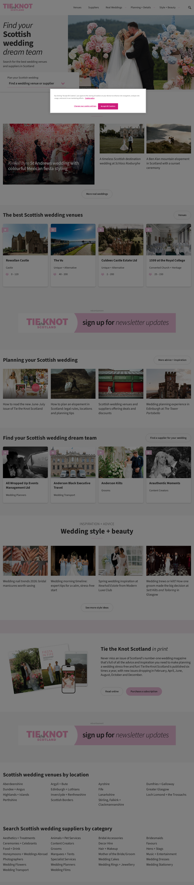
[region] (98, 101)
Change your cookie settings (85, 106)
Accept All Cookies (108, 106)
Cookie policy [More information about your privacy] (89, 98)
